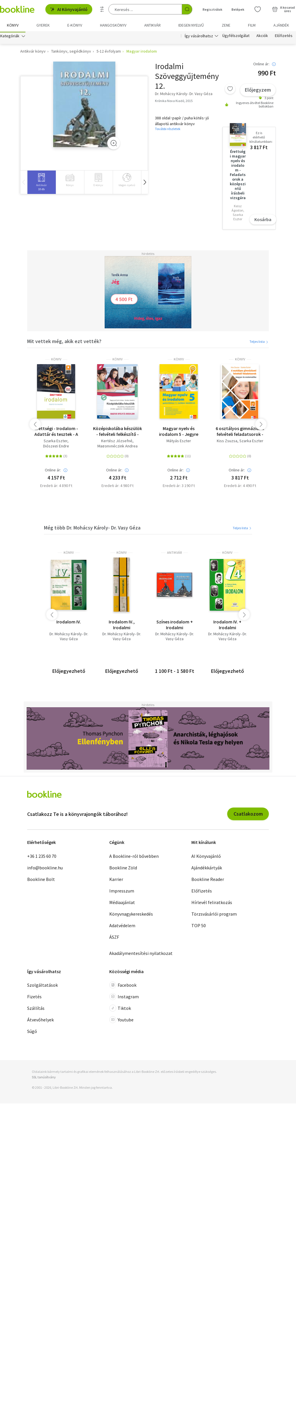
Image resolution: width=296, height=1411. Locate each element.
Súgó (32, 1033)
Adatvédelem (122, 926)
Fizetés (34, 998)
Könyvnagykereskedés (131, 915)
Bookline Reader (207, 880)
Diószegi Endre (56, 447)
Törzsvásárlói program (214, 915)
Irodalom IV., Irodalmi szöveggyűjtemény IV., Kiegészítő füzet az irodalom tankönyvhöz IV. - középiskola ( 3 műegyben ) (122, 626)
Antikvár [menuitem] (152, 25)
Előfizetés (284, 37)
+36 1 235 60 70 (41, 857)
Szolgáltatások (42, 986)
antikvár (174, 554)
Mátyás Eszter (178, 442)
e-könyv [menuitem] (74, 25)
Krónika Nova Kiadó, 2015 (174, 102)
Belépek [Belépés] (238, 9)
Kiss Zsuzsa (227, 442)
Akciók (262, 37)
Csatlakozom (248, 815)
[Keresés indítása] (187, 9)
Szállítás (36, 1009)
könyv (56, 361)
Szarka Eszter (55, 442)
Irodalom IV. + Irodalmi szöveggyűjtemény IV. (227, 626)
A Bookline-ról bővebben (134, 857)
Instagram (124, 998)
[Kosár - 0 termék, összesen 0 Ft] (283, 9)
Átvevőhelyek (40, 1021)
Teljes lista (259, 343)
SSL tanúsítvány (44, 1078)
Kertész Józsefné (116, 442)
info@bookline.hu (45, 869)
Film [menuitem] (252, 25)
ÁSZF (114, 938)
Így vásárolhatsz (199, 37)
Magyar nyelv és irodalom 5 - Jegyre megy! (178, 432)
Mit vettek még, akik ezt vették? (64, 342)
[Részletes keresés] (102, 9)
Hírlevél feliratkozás (211, 903)
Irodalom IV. (68, 623)
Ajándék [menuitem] (281, 25)
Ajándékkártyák (206, 869)
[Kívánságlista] (257, 9)
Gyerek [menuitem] (43, 25)
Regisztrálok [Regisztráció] (212, 9)
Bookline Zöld (123, 869)
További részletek (167, 130)
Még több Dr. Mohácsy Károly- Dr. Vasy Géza (92, 528)
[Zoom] (113, 144)
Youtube (121, 1021)
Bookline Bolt (41, 880)
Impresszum (121, 892)
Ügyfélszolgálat (235, 37)
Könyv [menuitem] (12, 25)
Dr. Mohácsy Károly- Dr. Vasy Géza (68, 638)
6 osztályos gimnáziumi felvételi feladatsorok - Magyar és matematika (240, 432)
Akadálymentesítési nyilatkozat (141, 954)
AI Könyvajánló (69, 9)
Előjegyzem (258, 91)
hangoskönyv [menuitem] (113, 25)
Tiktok (120, 1009)
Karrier (116, 880)
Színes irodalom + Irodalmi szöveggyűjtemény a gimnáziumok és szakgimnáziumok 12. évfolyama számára (174, 626)
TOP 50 (198, 926)
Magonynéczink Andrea (117, 447)
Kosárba (262, 220)
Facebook (122, 986)
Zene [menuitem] (226, 25)
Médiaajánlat (122, 903)
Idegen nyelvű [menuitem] (191, 25)
